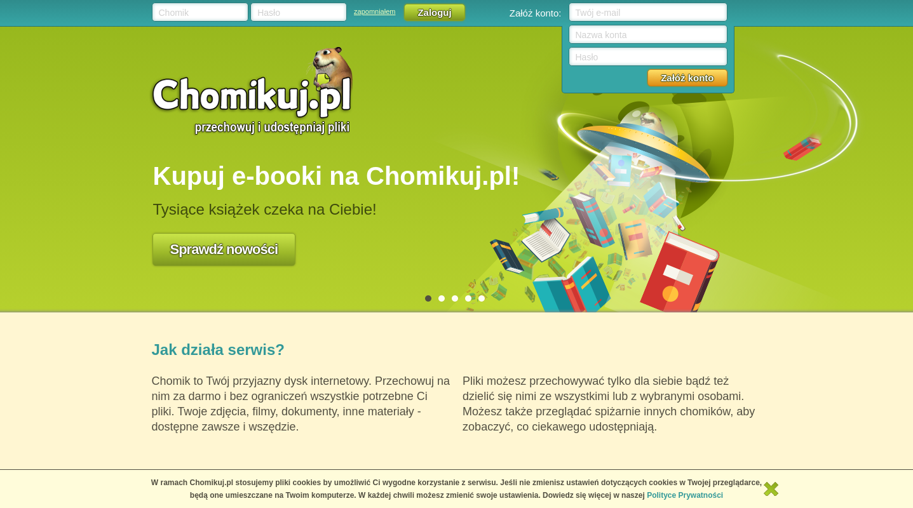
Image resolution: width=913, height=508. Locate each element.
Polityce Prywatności (685, 495)
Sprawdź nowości (224, 249)
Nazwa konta (601, 35)
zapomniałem (374, 11)
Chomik (174, 13)
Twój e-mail (598, 13)
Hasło (268, 13)
